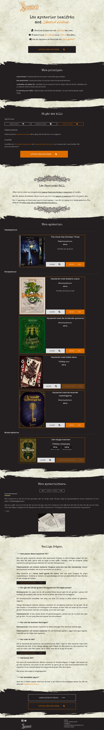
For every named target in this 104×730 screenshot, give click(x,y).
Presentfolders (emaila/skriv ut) (73, 725)
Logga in (67, 723)
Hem (66, 720)
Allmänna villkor (69, 727)
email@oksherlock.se (31, 684)
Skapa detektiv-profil (70, 722)
